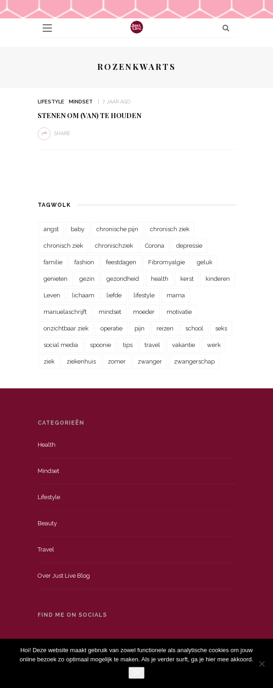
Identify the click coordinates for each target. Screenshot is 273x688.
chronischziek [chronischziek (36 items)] (114, 245)
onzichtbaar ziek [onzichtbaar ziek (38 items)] (66, 328)
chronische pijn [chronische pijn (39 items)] (117, 229)
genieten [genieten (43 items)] (55, 278)
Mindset (81, 102)
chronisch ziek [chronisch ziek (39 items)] (63, 245)
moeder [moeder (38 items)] (144, 311)
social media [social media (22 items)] (61, 344)
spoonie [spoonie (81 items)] (100, 344)
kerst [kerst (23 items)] (187, 278)
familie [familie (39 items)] (53, 262)
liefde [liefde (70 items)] (114, 295)
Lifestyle (51, 102)
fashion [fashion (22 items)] (84, 262)
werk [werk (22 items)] (214, 344)
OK (136, 672)
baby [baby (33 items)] (77, 229)
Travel (46, 549)
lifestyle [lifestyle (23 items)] (144, 295)
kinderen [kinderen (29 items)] (218, 278)
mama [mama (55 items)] (176, 295)
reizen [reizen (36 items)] (164, 328)
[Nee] (261, 663)
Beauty (47, 523)
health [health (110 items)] (159, 278)
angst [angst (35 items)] (51, 229)
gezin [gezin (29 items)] (87, 278)
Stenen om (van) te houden (89, 115)
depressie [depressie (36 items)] (189, 245)
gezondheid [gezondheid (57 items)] (122, 278)
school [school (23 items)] (194, 328)
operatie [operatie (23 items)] (111, 328)
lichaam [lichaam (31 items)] (83, 295)
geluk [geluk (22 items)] (204, 262)
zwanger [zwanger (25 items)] (150, 361)
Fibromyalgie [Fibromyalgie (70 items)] (166, 262)
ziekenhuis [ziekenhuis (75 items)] (81, 361)
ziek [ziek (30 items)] (49, 361)
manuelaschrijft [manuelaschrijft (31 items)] (65, 311)
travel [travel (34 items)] (152, 344)
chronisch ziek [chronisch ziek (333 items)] (169, 229)
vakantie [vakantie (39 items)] (183, 344)
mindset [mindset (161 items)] (110, 311)
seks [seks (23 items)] (221, 328)
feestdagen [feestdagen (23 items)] (121, 262)
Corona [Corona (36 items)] (154, 245)
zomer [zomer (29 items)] (117, 361)
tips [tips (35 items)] (128, 344)
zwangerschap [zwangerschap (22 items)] (194, 361)
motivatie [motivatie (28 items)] (179, 311)
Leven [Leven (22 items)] (52, 295)
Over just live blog (64, 575)
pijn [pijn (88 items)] (139, 328)
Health (47, 444)
